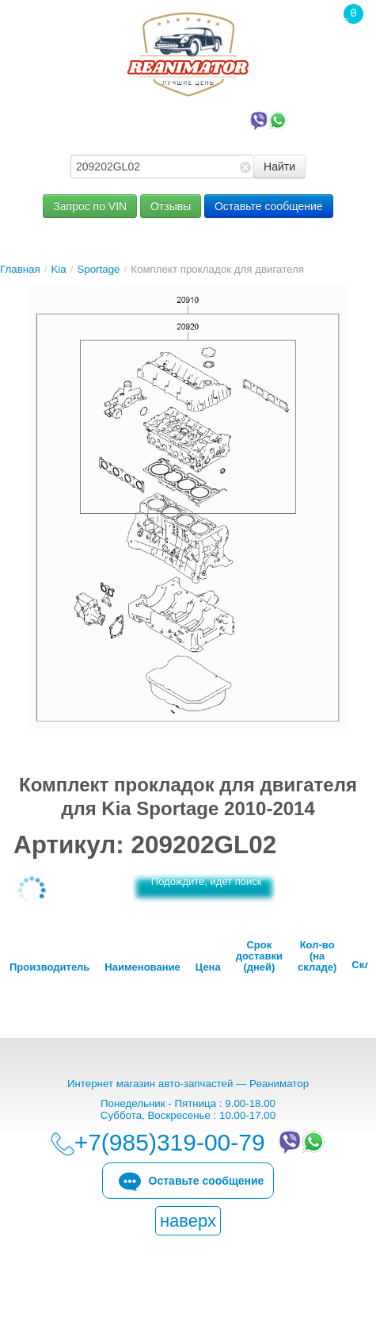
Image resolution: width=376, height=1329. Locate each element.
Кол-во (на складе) (317, 956)
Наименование (142, 967)
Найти (279, 166)
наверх (188, 1221)
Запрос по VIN (90, 206)
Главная (20, 269)
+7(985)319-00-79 (192, 119)
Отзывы (170, 206)
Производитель (49, 967)
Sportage (98, 269)
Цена (208, 967)
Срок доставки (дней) (259, 956)
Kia (58, 269)
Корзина (345, 47)
